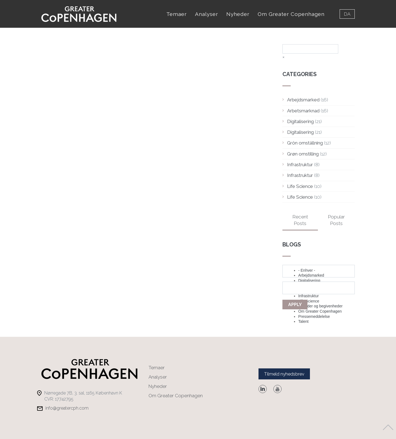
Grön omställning (305, 143)
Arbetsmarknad (303, 110)
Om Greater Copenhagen (291, 14)
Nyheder (237, 14)
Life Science (300, 186)
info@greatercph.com (67, 408)
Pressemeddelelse (314, 316)
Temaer (176, 14)
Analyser (206, 14)
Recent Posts (300, 220)
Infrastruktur (300, 164)
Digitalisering (300, 121)
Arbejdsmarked (303, 99)
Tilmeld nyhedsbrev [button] (284, 374)
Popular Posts (336, 220)
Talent (303, 321)
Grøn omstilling (303, 154)
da (347, 14)
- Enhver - (306, 270)
